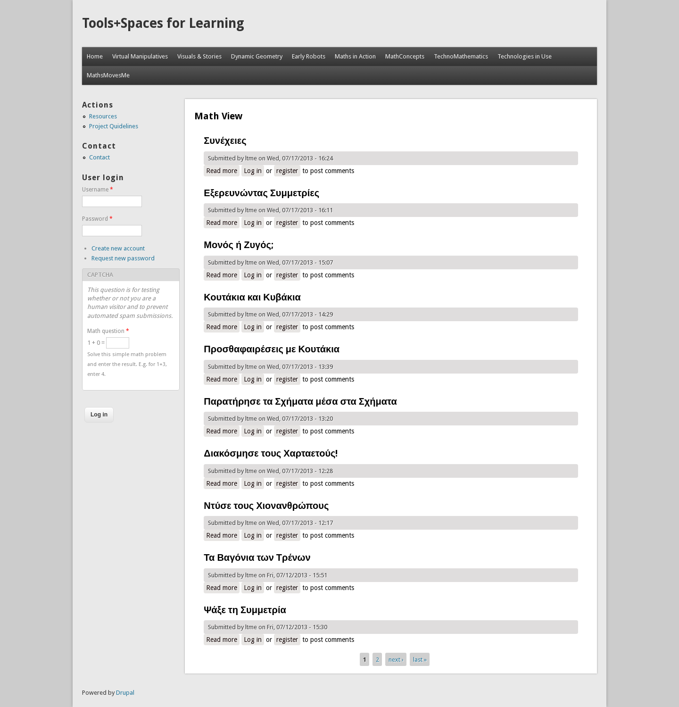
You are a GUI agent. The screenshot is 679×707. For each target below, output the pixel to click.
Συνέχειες (225, 140)
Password (97, 219)
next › (396, 659)
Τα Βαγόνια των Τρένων (257, 557)
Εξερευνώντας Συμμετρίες (261, 193)
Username (97, 189)
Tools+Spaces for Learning (163, 23)
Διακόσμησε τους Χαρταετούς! (271, 453)
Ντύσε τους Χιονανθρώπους (266, 505)
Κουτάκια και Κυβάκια (252, 297)
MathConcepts (404, 56)
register (287, 171)
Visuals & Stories (199, 56)
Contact (99, 157)
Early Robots (308, 56)
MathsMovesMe (108, 75)
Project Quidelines (113, 126)
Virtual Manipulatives (140, 56)
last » (420, 659)
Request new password (123, 258)
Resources (103, 116)
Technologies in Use (524, 56)
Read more (223, 170)
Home (95, 56)
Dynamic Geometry (256, 56)
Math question (108, 331)
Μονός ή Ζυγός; (238, 244)
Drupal (125, 692)
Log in (253, 171)
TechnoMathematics (461, 56)
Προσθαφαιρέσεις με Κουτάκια (272, 349)
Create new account (118, 248)
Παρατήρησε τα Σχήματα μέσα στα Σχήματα (300, 401)
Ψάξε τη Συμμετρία (245, 610)
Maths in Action (355, 56)
